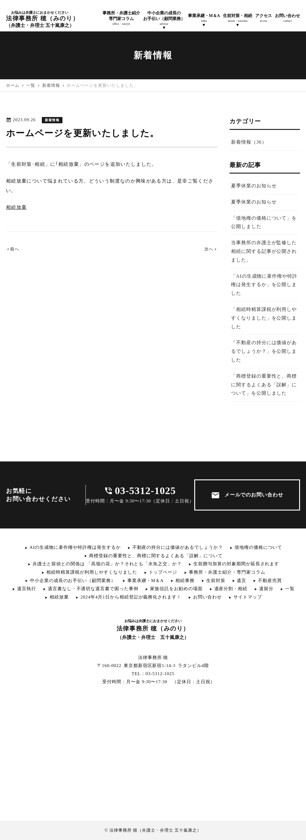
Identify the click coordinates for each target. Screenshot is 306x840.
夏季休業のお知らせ (254, 185)
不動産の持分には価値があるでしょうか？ (177, 547)
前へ (12, 249)
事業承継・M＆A (145, 580)
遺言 (241, 580)
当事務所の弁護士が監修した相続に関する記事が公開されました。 (264, 251)
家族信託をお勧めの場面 (176, 588)
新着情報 (52, 120)
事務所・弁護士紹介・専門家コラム (227, 572)
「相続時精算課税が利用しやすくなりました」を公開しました (264, 318)
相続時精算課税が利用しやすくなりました (91, 572)
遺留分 (266, 588)
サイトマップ (247, 597)
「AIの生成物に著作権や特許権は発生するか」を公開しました (264, 285)
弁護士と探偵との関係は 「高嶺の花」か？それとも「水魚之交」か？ (107, 563)
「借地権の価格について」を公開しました (264, 222)
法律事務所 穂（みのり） (42, 19)
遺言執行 (26, 588)
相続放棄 (16, 207)
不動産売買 (270, 580)
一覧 (290, 588)
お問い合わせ (207, 597)
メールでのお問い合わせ (247, 495)
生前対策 (215, 580)
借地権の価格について (258, 547)
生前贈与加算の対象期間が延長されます (236, 563)
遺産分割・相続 (231, 588)
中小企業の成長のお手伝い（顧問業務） (73, 580)
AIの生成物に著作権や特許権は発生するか (75, 547)
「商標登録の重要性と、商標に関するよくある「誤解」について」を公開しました (264, 384)
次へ (211, 249)
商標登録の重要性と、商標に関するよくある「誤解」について (156, 555)
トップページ (163, 572)
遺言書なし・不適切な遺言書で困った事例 (93, 588)
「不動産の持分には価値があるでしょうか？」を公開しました (264, 351)
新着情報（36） (249, 142)
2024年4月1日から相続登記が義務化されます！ (130, 597)
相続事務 (185, 580)
